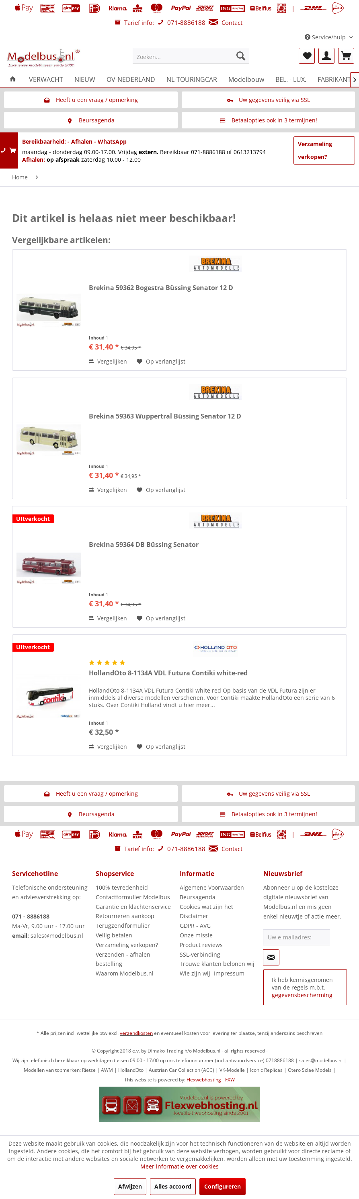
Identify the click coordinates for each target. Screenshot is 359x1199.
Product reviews (201, 945)
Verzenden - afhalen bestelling (123, 959)
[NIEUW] (85, 79)
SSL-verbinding (200, 954)
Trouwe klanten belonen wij (217, 963)
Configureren (222, 1186)
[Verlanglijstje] (307, 56)
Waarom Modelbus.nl (125, 973)
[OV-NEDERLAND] (131, 79)
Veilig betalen (114, 935)
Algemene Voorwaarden (212, 887)
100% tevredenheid (122, 887)
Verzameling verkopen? (315, 150)
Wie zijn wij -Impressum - (214, 973)
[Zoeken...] (191, 56)
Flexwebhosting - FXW (211, 1079)
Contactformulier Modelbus (133, 897)
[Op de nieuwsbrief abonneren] (271, 957)
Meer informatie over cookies (179, 1166)
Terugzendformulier (123, 925)
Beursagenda (197, 897)
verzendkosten (136, 1033)
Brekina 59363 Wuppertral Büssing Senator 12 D (165, 416)
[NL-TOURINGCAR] (192, 79)
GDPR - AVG (195, 925)
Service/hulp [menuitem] (326, 37)
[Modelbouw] (246, 79)
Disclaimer (194, 916)
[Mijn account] (326, 56)
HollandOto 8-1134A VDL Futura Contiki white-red (168, 673)
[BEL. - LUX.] (291, 79)
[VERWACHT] (46, 79)
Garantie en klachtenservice (133, 906)
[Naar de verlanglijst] (161, 361)
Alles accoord (172, 1186)
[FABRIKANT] (334, 79)
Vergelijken (108, 361)
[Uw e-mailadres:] (296, 937)
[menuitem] (191, 56)
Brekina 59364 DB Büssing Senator (144, 545)
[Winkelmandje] (346, 56)
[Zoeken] (240, 56)
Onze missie (196, 935)
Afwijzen (130, 1186)
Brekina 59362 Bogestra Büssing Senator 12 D (161, 288)
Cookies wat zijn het (206, 906)
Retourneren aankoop (125, 916)
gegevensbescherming (302, 995)
